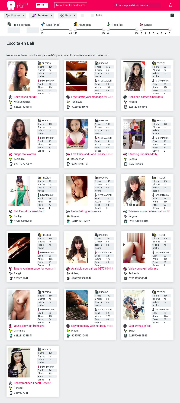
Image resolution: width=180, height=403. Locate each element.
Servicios (39, 15)
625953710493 (80, 335)
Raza (65, 15)
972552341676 (80, 106)
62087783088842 (139, 221)
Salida (99, 15)
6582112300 (136, 163)
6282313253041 (23, 106)
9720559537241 (23, 221)
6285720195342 (138, 335)
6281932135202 (81, 221)
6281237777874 (23, 163)
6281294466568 (138, 106)
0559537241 (21, 278)
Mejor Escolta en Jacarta (70, 5)
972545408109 (80, 163)
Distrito (13, 15)
